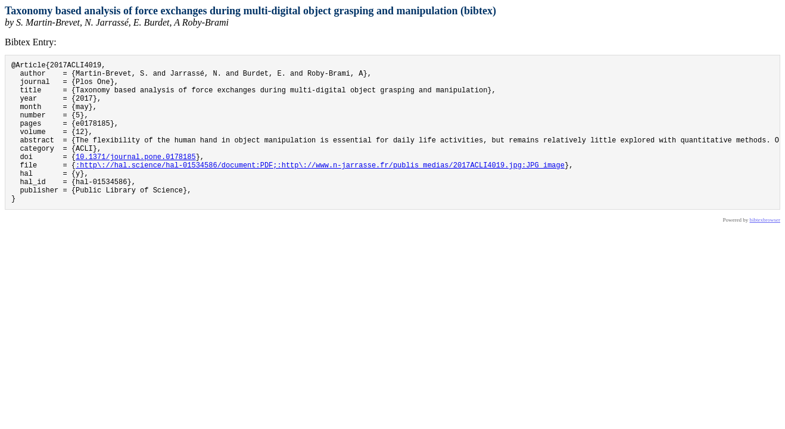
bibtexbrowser (765, 250)
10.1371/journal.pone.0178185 (136, 178)
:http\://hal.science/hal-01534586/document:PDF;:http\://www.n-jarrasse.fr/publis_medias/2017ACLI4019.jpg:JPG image (320, 188)
